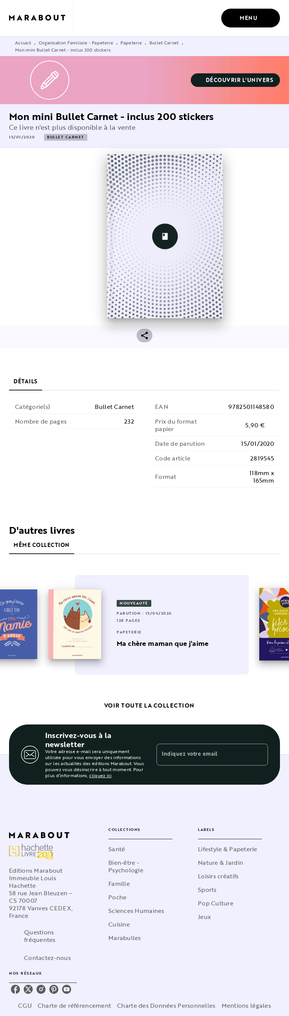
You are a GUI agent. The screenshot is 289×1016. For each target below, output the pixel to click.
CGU (25, 1005)
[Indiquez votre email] (203, 754)
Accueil (23, 42)
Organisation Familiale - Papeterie (76, 42)
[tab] (25, 381)
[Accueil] (40, 18)
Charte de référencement (74, 1005)
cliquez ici (100, 775)
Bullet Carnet (164, 42)
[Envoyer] (259, 755)
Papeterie (131, 42)
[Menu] (250, 18)
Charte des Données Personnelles (166, 1005)
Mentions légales (246, 1005)
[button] (235, 80)
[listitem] (15, 989)
